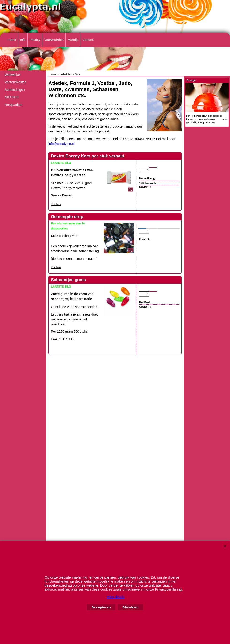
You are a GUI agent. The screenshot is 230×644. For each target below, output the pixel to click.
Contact (88, 40)
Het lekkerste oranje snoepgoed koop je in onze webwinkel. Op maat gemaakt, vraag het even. (206, 119)
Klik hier (56, 204)
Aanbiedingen (15, 90)
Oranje (191, 80)
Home (11, 40)
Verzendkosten (16, 82)
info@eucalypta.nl (61, 144)
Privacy (35, 40)
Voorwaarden (54, 40)
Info (22, 40)
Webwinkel (12, 74)
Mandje (73, 40)
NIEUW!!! (11, 97)
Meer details (115, 597)
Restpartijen (13, 105)
